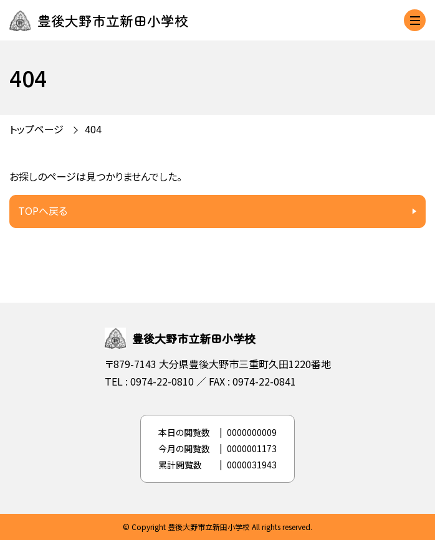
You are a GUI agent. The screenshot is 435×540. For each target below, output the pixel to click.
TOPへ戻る (42, 210)
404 (93, 128)
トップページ (36, 128)
